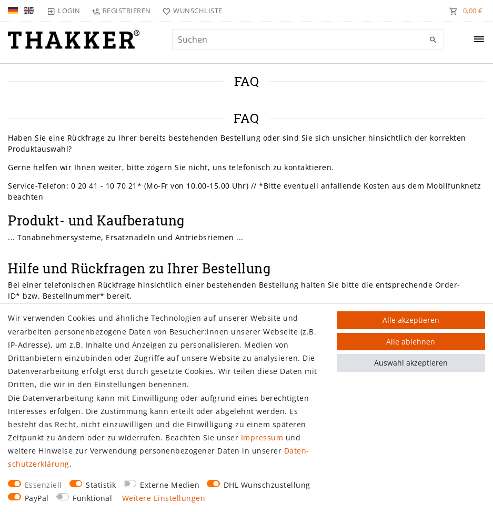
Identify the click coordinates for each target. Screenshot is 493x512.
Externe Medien (169, 485)
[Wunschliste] (190, 10)
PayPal (37, 498)
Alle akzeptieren (411, 320)
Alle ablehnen (410, 342)
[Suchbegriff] (308, 39)
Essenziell (43, 485)
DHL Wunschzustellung (267, 485)
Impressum (262, 437)
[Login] (64, 10)
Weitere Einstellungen (164, 498)
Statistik (101, 485)
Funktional (92, 498)
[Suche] (434, 40)
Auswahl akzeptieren (411, 363)
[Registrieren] (121, 10)
